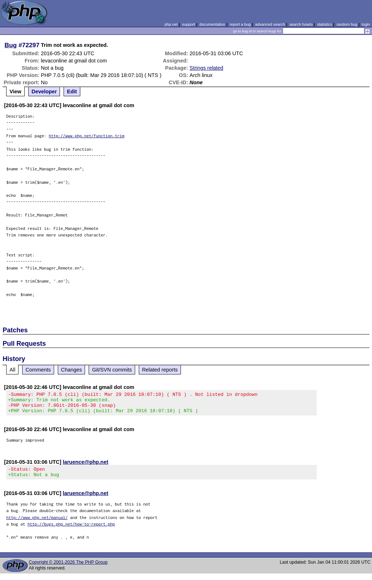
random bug (346, 24)
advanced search (270, 24)
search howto (300, 24)
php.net (171, 24)
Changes (71, 370)
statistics (324, 24)
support (188, 24)
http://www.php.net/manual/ (37, 524)
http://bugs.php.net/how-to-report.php (71, 530)
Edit (72, 91)
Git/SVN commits (112, 370)
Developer (44, 91)
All (12, 370)
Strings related (206, 68)
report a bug (240, 24)
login (366, 24)
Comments (38, 370)
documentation (212, 24)
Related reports (160, 370)
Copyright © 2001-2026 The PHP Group (68, 568)
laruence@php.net (85, 466)
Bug (11, 45)
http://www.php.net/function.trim (86, 135)
